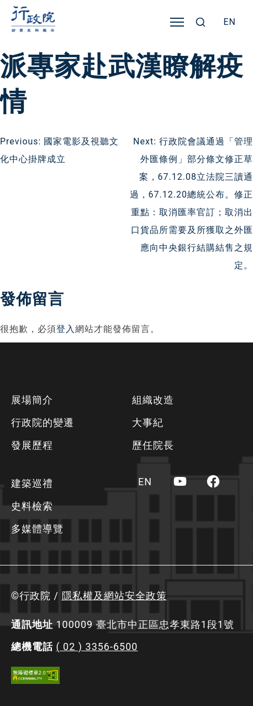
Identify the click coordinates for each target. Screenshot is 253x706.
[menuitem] (229, 22)
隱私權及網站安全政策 (114, 595)
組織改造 (153, 400)
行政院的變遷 (42, 422)
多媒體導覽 (37, 528)
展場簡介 (32, 400)
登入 (65, 329)
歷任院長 (153, 445)
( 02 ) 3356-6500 (97, 646)
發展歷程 (32, 445)
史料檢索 (32, 506)
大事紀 (148, 422)
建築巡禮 (32, 483)
